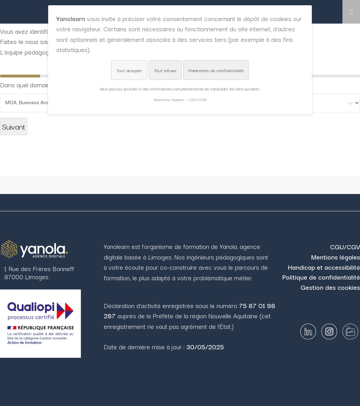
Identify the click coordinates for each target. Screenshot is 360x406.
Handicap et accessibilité (324, 267)
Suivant (13, 126)
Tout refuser (165, 70)
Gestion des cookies (330, 287)
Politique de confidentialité (321, 277)
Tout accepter (129, 70)
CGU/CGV (345, 246)
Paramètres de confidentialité (216, 70)
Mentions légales (335, 257)
